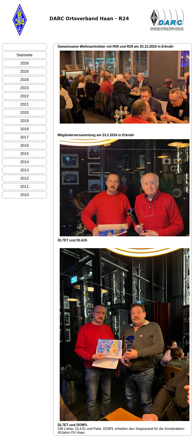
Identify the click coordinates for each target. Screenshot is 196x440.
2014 (24, 162)
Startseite (24, 55)
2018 (24, 129)
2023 (24, 88)
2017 (24, 137)
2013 (24, 170)
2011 (24, 186)
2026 (24, 63)
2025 (24, 71)
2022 (24, 96)
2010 (24, 195)
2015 (24, 154)
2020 (24, 112)
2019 (24, 121)
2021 (24, 104)
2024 (24, 80)
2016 (24, 145)
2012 (24, 178)
